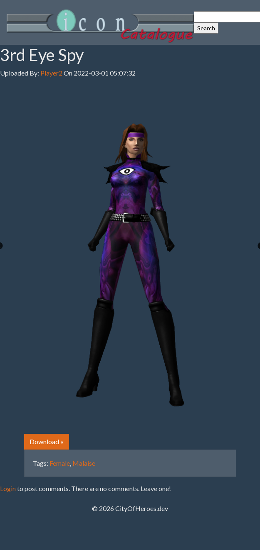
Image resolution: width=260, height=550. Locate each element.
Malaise (83, 463)
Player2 (51, 73)
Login (8, 488)
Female (60, 463)
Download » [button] (47, 441)
